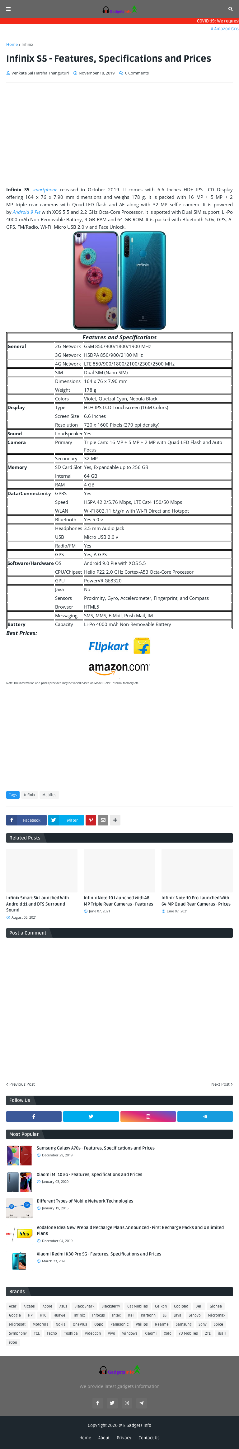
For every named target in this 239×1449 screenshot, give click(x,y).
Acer (12, 1306)
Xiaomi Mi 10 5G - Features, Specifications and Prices (89, 1174)
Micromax (216, 1315)
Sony (203, 1324)
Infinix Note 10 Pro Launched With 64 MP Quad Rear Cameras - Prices (196, 901)
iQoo (13, 1342)
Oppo (98, 1324)
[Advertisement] (119, 134)
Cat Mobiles (137, 1306)
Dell (199, 1306)
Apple (47, 1306)
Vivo (111, 1333)
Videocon (93, 1333)
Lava (177, 1315)
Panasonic (119, 1324)
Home (12, 44)
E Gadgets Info (137, 1425)
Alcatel (29, 1306)
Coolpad (181, 1306)
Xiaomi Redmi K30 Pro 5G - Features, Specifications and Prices (99, 1254)
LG (164, 1315)
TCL (37, 1333)
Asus (63, 1306)
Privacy (124, 1438)
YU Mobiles (188, 1333)
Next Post (220, 1084)
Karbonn (148, 1315)
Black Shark (84, 1306)
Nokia (61, 1324)
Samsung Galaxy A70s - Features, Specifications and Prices (96, 1148)
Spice (218, 1324)
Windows (130, 1333)
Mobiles (49, 795)
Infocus (98, 1315)
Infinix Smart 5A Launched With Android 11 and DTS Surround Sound (37, 904)
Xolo (167, 1333)
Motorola (41, 1324)
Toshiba (71, 1333)
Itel (131, 1315)
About (104, 1438)
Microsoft (17, 1324)
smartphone (44, 189)
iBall (222, 1333)
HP (30, 1315)
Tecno (52, 1333)
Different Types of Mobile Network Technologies (85, 1201)
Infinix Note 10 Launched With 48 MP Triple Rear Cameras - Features (118, 901)
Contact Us (149, 1438)
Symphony (18, 1333)
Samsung (183, 1324)
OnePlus (80, 1324)
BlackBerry (110, 1306)
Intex (116, 1315)
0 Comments (137, 73)
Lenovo (195, 1315)
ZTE (208, 1333)
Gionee (216, 1306)
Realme (162, 1324)
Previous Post (22, 1084)
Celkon (161, 1306)
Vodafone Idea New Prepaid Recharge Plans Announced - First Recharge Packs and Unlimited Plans (130, 1230)
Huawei (60, 1315)
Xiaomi (151, 1333)
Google (15, 1315)
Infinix (27, 44)
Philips (142, 1324)
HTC (43, 1315)
